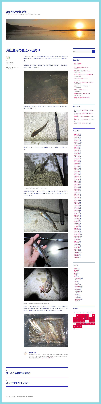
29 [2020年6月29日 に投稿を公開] (77, 326)
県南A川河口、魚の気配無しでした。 (82, 71)
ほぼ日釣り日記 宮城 (16, 11)
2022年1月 (76, 212)
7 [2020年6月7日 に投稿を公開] (74, 318)
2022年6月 (76, 204)
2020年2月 (76, 249)
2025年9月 (76, 144)
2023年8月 (76, 182)
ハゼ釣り (16, 67)
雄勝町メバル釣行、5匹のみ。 (81, 89)
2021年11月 (76, 215)
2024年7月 (76, 165)
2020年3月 (76, 247)
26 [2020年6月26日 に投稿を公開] (90, 324)
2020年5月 (76, 244)
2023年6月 (76, 186)
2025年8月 (76, 145)
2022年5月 (76, 205)
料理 (75, 271)
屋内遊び (76, 268)
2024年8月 (76, 163)
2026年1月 (76, 137)
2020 (7, 67)
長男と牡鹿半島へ (78, 63)
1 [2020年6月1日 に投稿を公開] (77, 315)
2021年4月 (76, 226)
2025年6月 (76, 148)
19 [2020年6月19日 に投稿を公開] (90, 321)
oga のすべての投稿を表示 (47, 357)
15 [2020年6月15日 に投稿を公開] (77, 321)
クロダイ (77, 284)
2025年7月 (76, 147)
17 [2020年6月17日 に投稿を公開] (83, 321)
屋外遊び (76, 270)
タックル (77, 289)
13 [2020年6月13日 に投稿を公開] (93, 318)
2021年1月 (76, 231)
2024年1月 (76, 174)
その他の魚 (77, 278)
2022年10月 (77, 197)
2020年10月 (77, 236)
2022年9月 (76, 199)
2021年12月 (76, 213)
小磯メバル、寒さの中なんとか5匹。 (82, 97)
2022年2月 (76, 210)
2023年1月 (76, 192)
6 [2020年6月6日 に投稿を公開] (93, 315)
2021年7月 (76, 221)
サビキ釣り (77, 286)
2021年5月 (76, 225)
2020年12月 (77, 233)
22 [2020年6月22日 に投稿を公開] (77, 324)
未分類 (75, 273)
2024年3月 (76, 171)
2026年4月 (76, 134)
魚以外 (76, 301)
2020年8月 (76, 239)
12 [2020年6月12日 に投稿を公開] (90, 318)
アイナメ (77, 279)
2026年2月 (76, 135)
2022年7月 (76, 202)
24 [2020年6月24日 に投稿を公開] (84, 324)
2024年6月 (76, 166)
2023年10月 (77, 179)
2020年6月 (76, 242)
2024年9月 (76, 161)
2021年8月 (76, 220)
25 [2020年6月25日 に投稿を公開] (87, 324)
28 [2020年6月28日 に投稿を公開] (74, 326)
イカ (76, 281)
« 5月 (74, 329)
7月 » (77, 329)
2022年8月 (76, 200)
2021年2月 (76, 229)
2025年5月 (76, 150)
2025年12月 (77, 139)
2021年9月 (76, 218)
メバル (76, 297)
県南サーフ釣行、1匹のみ (79, 123)
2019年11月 (76, 254)
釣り (75, 276)
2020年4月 (76, 246)
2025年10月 (77, 142)
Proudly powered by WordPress (25, 396)
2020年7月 (76, 241)
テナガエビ (8, 65)
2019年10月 (76, 255)
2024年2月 (76, 173)
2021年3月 (76, 228)
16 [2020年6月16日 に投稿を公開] (80, 321)
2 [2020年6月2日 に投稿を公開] (80, 315)
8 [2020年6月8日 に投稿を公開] (77, 318)
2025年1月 (76, 155)
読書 (75, 275)
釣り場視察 (77, 299)
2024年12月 (77, 157)
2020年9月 (76, 238)
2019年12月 (76, 252)
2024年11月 (77, 158)
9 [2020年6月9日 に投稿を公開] (80, 318)
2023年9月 (76, 181)
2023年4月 (76, 189)
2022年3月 (76, 208)
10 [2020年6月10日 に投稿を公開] (83, 318)
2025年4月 (76, 152)
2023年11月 (76, 178)
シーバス (77, 288)
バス (76, 294)
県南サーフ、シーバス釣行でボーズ (82, 86)
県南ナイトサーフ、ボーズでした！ (82, 93)
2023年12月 (77, 176)
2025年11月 (76, 140)
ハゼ (13, 65)
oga (7, 60)
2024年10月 (77, 160)
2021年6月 (76, 223)
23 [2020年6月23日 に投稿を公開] (80, 324)
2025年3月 (76, 153)
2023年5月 (76, 187)
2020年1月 (76, 251)
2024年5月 (76, 168)
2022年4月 (76, 207)
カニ (76, 283)
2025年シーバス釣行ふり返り (80, 78)
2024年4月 (76, 170)
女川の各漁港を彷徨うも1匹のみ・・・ (82, 67)
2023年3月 (76, 191)
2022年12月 (77, 194)
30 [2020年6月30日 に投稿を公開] (80, 326)
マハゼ (7, 68)
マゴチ (76, 296)
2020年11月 (77, 234)
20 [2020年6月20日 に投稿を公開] (93, 321)
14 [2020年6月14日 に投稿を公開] (74, 321)
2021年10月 (76, 217)
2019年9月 (76, 257)
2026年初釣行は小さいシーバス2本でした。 (84, 74)
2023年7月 (76, 184)
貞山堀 (11, 68)
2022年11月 (76, 195)
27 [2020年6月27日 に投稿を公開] (93, 324)
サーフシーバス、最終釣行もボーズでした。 (84, 82)
